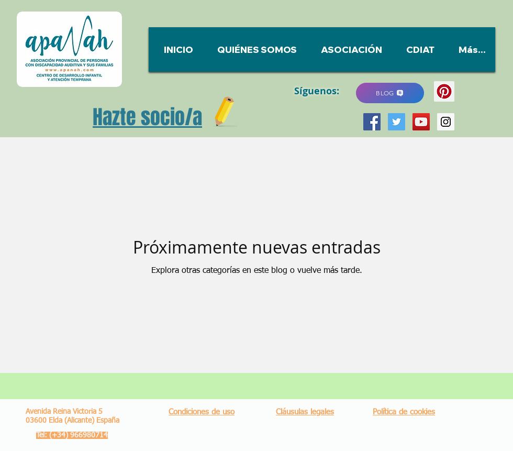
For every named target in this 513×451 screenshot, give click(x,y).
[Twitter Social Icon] (396, 121)
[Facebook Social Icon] (372, 121)
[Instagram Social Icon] (445, 121)
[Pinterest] (444, 91)
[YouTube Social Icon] (421, 121)
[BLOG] (390, 93)
